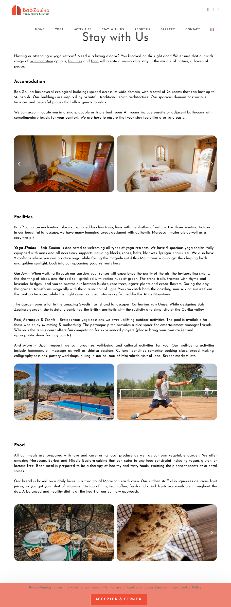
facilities (75, 61)
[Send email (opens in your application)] (218, 10)
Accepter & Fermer (118, 599)
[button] (19, 163)
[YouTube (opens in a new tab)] (213, 10)
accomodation (41, 61)
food (95, 61)
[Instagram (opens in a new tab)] (208, 10)
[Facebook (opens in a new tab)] (202, 10)
